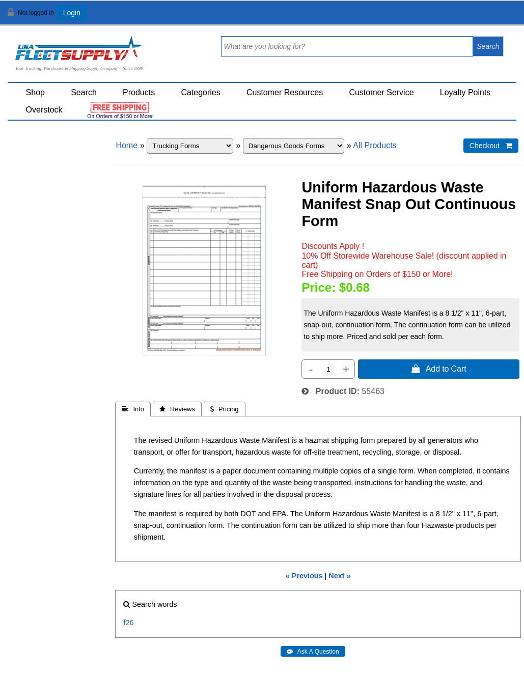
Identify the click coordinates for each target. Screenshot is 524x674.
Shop (35, 92)
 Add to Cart (438, 368)
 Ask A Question (313, 652)
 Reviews (177, 409)
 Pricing (224, 409)
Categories (200, 92)
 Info (133, 409)
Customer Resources (284, 92)
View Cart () (484, 17)
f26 (128, 623)
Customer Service (381, 92)
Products (139, 92)
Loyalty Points (465, 92)
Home (126, 145)
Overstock (44, 109)
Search (84, 92)
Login (71, 12)
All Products (374, 145)
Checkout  (491, 145)
